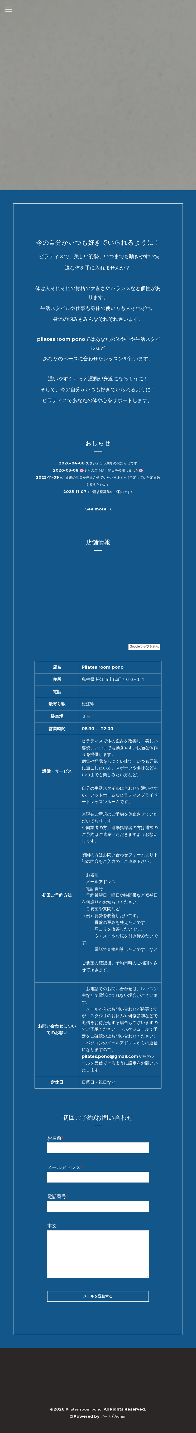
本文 (52, 1226)
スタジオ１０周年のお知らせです (111, 463)
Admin (121, 1416)
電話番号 (57, 1196)
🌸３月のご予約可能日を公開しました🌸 (111, 470)
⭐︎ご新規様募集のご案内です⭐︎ (110, 491)
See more (98, 508)
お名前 (55, 1138)
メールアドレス (65, 1167)
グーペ (105, 1416)
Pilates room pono (84, 1409)
